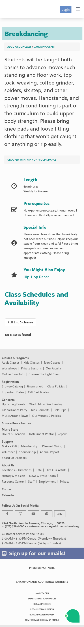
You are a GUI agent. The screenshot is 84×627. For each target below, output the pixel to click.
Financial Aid (35, 386)
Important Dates (13, 392)
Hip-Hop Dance (37, 276)
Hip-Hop (32, 159)
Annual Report (49, 452)
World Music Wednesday (45, 404)
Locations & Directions (17, 470)
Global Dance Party (14, 410)
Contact (7, 489)
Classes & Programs (15, 358)
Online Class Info (13, 374)
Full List (20, 322)
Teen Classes (52, 362)
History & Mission (13, 476)
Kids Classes (32, 362)
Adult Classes (10, 362)
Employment (47, 481)
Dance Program (44, 46)
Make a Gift (9, 446)
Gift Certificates (38, 392)
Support (7, 441)
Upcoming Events (13, 404)
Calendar (8, 495)
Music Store (10, 429)
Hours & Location (13, 434)
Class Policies (56, 386)
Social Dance (47, 159)
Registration (10, 381)
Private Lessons (31, 368)
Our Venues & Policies (46, 415)
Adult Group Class (19, 46)
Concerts (8, 399)
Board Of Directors (14, 458)
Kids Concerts (40, 410)
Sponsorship (27, 452)
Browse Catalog (12, 386)
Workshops (9, 368)
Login (66, 9)
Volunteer (8, 452)
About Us (8, 465)
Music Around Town (15, 415)
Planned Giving (52, 446)
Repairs (62, 434)
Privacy (64, 481)
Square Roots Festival (17, 423)
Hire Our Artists (56, 470)
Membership (29, 446)
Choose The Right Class (44, 374)
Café (39, 470)
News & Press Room (42, 476)
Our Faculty (53, 368)
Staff (31, 481)
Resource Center (13, 481)
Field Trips (60, 410)
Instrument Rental (41, 434)
